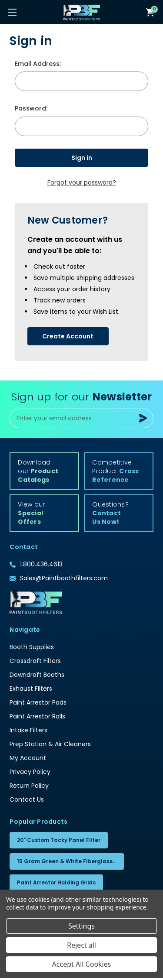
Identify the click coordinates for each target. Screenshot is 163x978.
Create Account (67, 336)
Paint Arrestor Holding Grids (56, 882)
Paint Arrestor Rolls (37, 716)
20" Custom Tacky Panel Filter (58, 840)
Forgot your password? (81, 182)
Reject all (81, 945)
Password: (31, 108)
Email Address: (38, 63)
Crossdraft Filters (35, 660)
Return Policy (29, 785)
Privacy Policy (30, 771)
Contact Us (27, 799)
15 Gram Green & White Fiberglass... (66, 861)
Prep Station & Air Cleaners (50, 744)
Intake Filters (28, 730)
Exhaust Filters (31, 688)
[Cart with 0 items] (150, 12)
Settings (81, 926)
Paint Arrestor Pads (38, 702)
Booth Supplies (32, 647)
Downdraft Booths (37, 674)
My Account (28, 758)
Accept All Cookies (81, 964)
